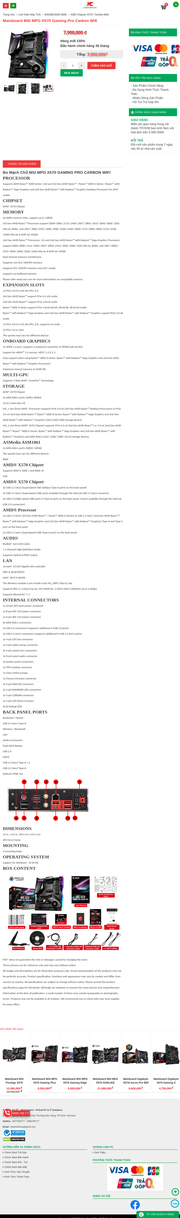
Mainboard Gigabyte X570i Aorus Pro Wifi (136, 1080)
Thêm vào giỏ (101, 65)
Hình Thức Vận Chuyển (17, 1171)
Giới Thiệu (100, 1152)
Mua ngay (71, 72)
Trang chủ (9, 14)
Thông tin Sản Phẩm (21, 163)
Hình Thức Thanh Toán (16, 1176)
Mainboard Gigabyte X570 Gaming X (166, 1080)
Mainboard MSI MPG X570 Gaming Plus (44, 1080)
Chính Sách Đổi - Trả (15, 1162)
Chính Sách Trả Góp (15, 1152)
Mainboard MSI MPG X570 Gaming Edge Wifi (75, 1081)
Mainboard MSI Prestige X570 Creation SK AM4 (14, 1081)
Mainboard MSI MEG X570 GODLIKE (105, 1080)
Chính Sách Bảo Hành (16, 1157)
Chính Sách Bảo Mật (15, 1167)
